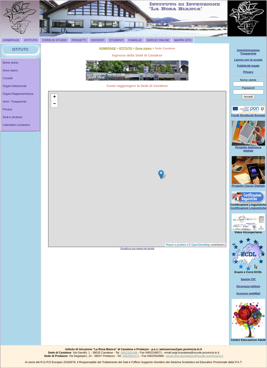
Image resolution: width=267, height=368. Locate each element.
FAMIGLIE (135, 40)
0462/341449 (129, 352)
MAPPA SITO (183, 40)
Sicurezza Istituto (248, 286)
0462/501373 (131, 356)
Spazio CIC (248, 279)
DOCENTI (97, 40)
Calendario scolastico (16, 125)
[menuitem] (11, 40)
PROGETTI (79, 40)
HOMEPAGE (11, 40)
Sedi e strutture (12, 117)
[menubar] (97, 40)
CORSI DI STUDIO (54, 40)
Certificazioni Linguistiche (248, 208)
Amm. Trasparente (14, 101)
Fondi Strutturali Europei (248, 115)
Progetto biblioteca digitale (248, 149)
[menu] (20, 94)
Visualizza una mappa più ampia (137, 248)
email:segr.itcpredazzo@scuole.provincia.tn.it (194, 356)
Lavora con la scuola (248, 59)
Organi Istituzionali (14, 86)
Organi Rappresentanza (18, 93)
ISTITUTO (30, 40)
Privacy (7, 109)
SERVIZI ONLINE (158, 40)
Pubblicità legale (248, 65)
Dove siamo (10, 70)
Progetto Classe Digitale (248, 185)
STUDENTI (116, 40)
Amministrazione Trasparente (248, 51)
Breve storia (10, 62)
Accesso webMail (248, 293)
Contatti (8, 78)
